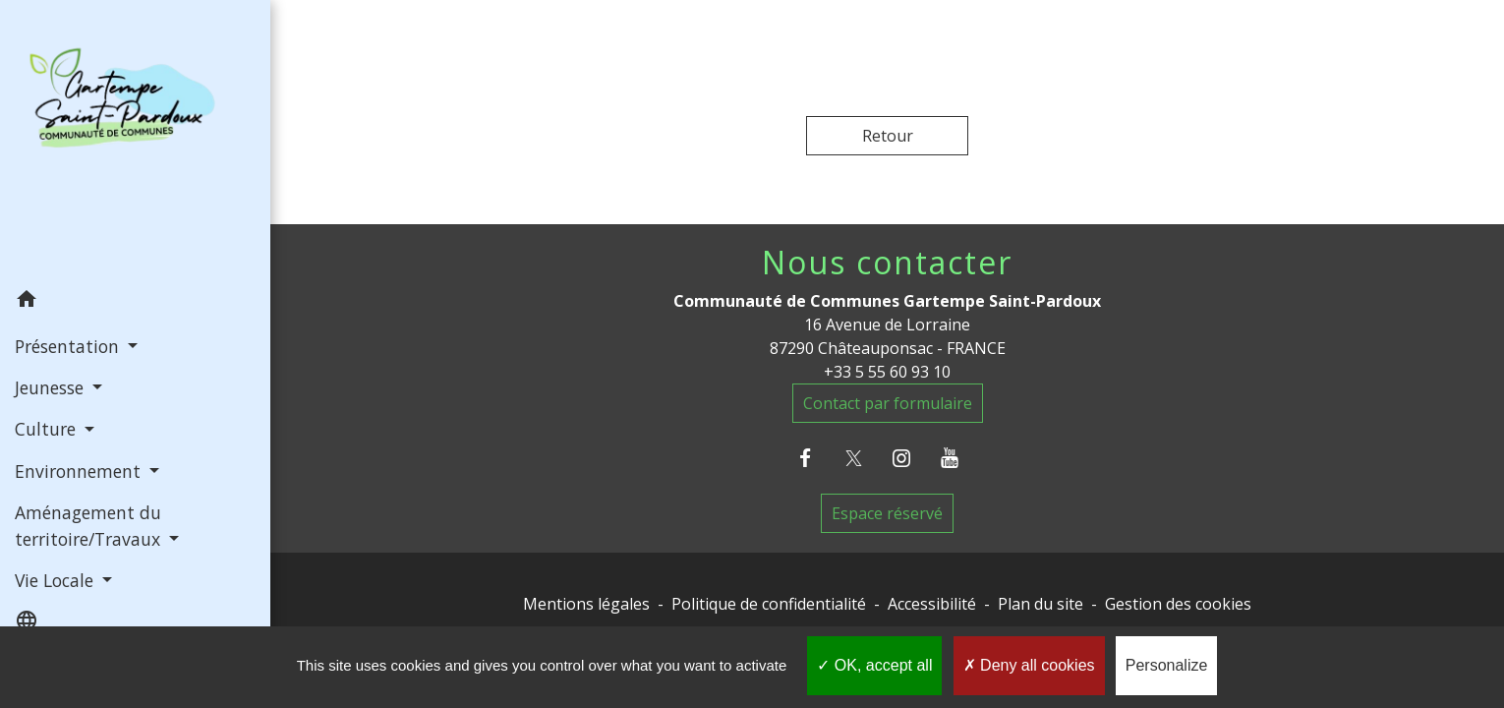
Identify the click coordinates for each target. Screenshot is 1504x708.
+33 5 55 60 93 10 (887, 372)
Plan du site (1040, 604)
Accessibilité (932, 604)
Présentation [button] (69, 346)
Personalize (1167, 665)
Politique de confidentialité (768, 604)
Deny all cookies (1029, 665)
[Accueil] (135, 139)
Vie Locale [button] (56, 580)
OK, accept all (874, 665)
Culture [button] (48, 429)
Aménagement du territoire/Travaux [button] (90, 525)
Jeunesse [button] (51, 387)
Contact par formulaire (887, 403)
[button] (135, 301)
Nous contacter (887, 262)
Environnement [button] (80, 471)
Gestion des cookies (1178, 604)
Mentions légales (586, 604)
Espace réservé (887, 513)
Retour (887, 136)
